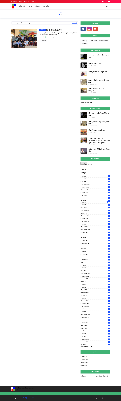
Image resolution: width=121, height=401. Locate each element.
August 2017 (95, 207)
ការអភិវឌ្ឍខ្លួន (42, 29)
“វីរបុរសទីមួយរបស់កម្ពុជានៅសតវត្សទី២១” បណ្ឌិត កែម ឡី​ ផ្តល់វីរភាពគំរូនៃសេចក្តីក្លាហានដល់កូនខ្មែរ (99, 140)
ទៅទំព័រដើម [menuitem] (46, 6)
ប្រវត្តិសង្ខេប (26, 1)
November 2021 (95, 276)
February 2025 (95, 325)
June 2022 (95, 284)
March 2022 (95, 281)
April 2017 (95, 200)
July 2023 (95, 298)
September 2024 (95, 314)
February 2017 (95, 195)
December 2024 (95, 320)
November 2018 (95, 235)
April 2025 (95, 331)
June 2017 (94, 202)
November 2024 (95, 317)
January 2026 (95, 342)
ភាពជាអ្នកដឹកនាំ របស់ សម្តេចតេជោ (97, 72)
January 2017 (95, 192)
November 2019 (95, 243)
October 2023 (95, 301)
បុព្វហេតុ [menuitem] (30, 6)
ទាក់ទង (108, 398)
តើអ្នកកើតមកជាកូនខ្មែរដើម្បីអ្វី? (96, 130)
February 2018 (95, 221)
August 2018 (95, 226)
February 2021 (95, 259)
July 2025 (95, 336)
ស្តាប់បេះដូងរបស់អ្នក (54, 30)
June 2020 (95, 251)
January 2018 (95, 218)
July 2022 (95, 287)
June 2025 (95, 333)
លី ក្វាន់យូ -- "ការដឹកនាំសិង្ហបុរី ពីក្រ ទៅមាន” (98, 56)
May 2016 (95, 176)
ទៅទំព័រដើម (33, 1)
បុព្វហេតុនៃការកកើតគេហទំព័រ (102, 376)
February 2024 (95, 306)
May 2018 (95, 224)
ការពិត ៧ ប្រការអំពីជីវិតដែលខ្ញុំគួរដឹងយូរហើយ (99, 150)
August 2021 (95, 270)
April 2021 (95, 265)
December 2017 (95, 216)
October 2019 (95, 240)
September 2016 (95, 184)
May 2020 (95, 248)
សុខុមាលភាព (84, 43)
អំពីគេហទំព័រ (14, 1)
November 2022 (95, 292)
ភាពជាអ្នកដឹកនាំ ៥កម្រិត (95, 63)
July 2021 (95, 268)
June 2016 (95, 179)
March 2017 (95, 198)
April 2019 (95, 237)
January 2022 (95, 279)
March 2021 (95, 262)
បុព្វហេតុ (20, 1)
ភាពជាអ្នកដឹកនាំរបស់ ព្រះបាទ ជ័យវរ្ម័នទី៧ (96, 90)
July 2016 (95, 181)
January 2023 (95, 295)
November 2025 (95, 339)
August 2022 (95, 290)
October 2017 (95, 213)
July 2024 (95, 311)
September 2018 (95, 229)
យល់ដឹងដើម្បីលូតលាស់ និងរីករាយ (28, 398)
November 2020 (95, 257)
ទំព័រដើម (91, 398)
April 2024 (95, 309)
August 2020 (95, 254)
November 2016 (95, 187)
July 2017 (95, 205)
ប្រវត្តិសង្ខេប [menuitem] (37, 6)
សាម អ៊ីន (42, 37)
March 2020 (95, 246)
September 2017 (95, 210)
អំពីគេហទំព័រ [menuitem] (22, 6)
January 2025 (95, 322)
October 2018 (95, 232)
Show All (74, 23)
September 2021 (95, 273)
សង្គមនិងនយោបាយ (103, 40)
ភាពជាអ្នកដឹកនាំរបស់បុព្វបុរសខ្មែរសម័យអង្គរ (99, 81)
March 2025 (95, 328)
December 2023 (95, 303)
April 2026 (95, 344)
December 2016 (95, 189)
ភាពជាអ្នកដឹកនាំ (93, 40)
